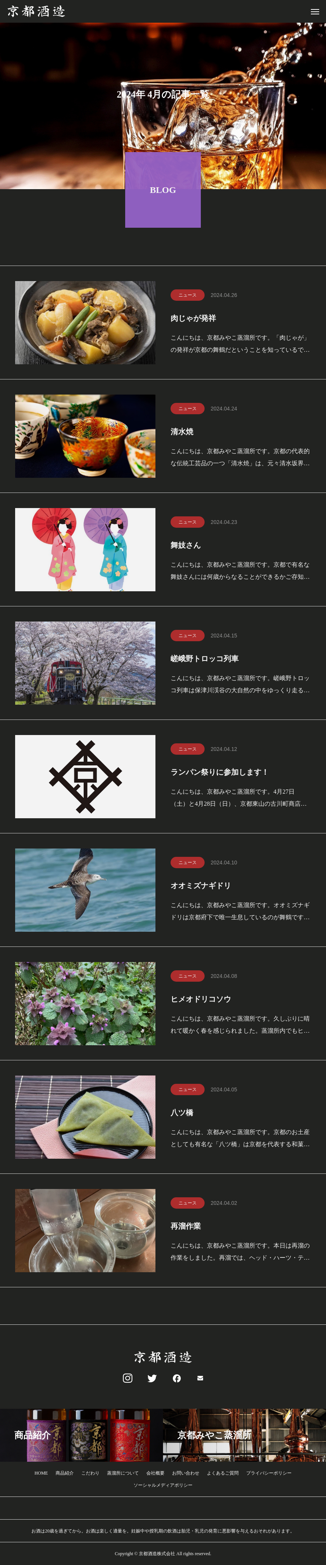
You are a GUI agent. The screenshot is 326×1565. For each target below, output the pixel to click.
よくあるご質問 (223, 1473)
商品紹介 (65, 1473)
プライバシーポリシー (269, 1473)
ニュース (188, 296)
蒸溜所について (123, 1473)
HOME (41, 1473)
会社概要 (155, 1473)
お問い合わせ (185, 1473)
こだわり (90, 1473)
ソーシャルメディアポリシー (163, 1485)
